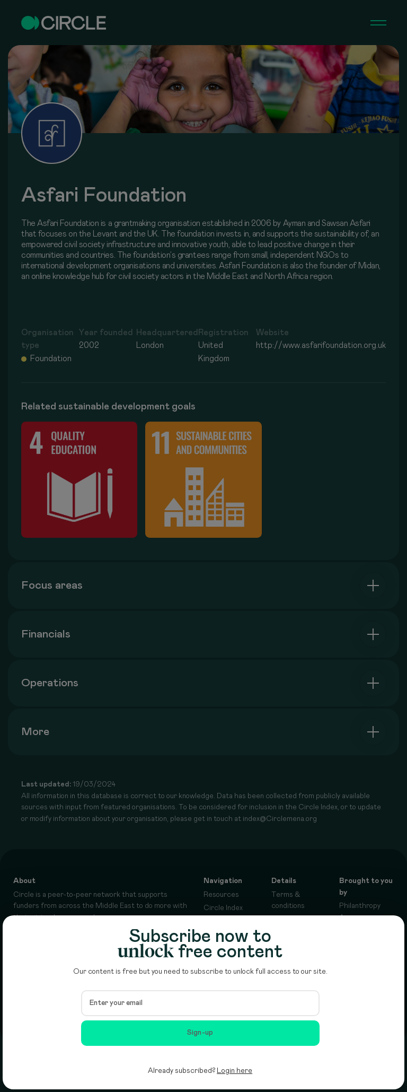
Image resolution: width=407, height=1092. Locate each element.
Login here (234, 1070)
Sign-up (200, 1032)
